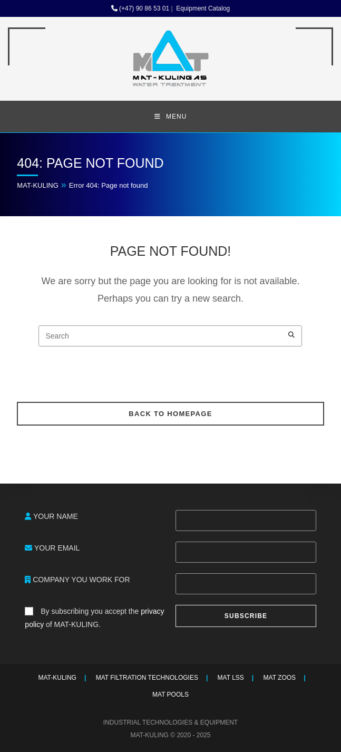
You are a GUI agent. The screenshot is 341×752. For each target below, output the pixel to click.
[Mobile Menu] (171, 116)
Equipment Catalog (202, 8)
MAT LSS (231, 677)
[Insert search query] (170, 335)
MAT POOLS (170, 694)
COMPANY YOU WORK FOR (77, 579)
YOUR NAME (51, 516)
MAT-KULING (38, 185)
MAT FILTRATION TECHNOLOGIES (147, 677)
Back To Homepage (170, 414)
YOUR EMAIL (52, 548)
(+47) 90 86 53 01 (140, 8)
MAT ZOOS (280, 677)
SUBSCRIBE (246, 616)
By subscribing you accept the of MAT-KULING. (94, 618)
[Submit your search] (291, 334)
